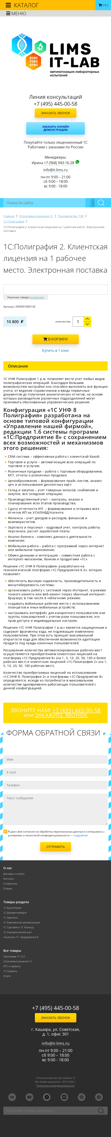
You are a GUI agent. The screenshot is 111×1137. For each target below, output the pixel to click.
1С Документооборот (15, 912)
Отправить (55, 847)
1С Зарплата (10, 917)
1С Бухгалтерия (12, 907)
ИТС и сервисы (12, 966)
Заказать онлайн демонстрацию (55, 128)
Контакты (8, 878)
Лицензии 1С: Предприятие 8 (20, 937)
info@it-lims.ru (55, 170)
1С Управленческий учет (17, 932)
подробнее (81, 835)
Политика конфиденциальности (55, 1085)
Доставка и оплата (13, 873)
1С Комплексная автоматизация (21, 922)
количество (63, 321)
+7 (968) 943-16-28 (59, 163)
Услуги (7, 976)
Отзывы (7, 888)
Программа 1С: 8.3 (14, 956)
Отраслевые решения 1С (17, 961)
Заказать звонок (55, 113)
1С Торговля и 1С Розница (18, 927)
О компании (10, 883)
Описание (18, 366)
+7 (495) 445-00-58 (55, 1008)
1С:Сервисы (10, 971)
